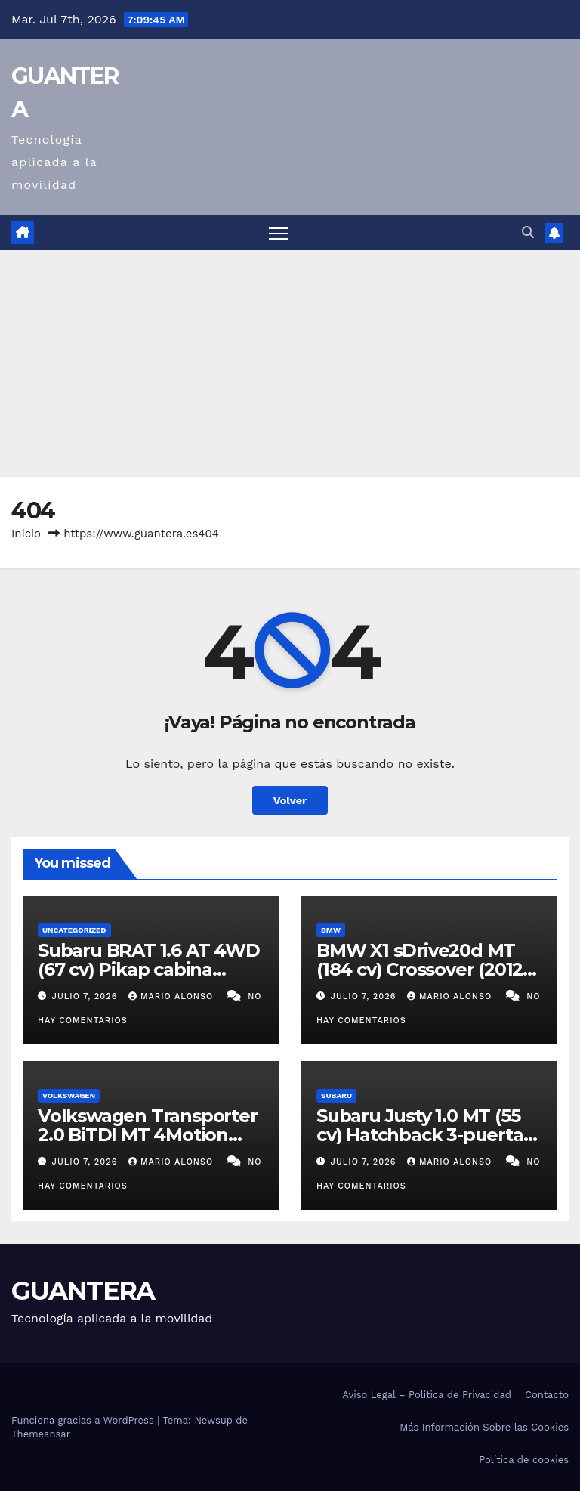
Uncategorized (74, 930)
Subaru (336, 1095)
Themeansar (40, 1434)
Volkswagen (68, 1095)
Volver (290, 800)
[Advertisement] (290, 363)
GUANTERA (82, 1291)
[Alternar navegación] (278, 233)
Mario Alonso (172, 996)
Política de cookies (524, 1459)
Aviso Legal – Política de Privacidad (426, 1394)
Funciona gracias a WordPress (84, 1420)
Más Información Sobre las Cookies (484, 1427)
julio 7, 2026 (86, 996)
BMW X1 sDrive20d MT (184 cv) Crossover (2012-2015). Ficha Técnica (422, 969)
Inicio (26, 533)
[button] (528, 232)
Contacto (547, 1394)
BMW (331, 930)
